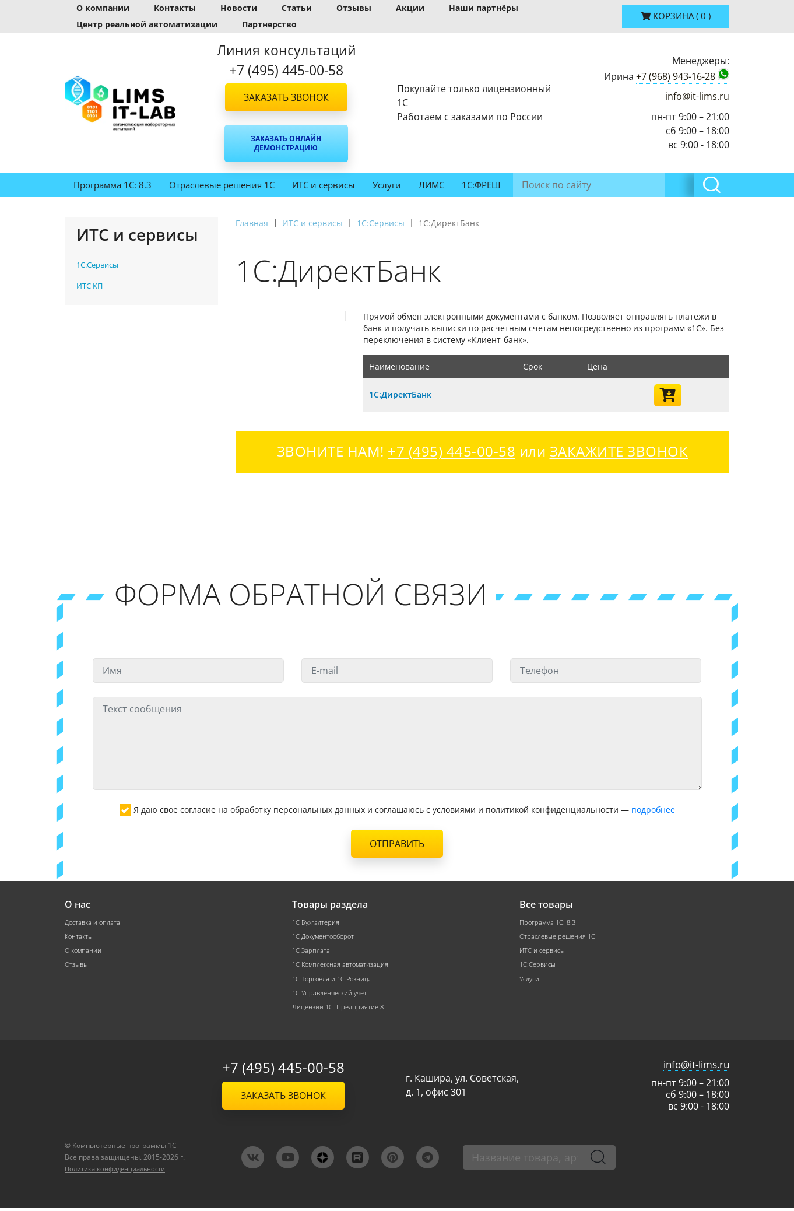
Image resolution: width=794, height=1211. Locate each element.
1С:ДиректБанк (403, 394)
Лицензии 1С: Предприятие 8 (340, 1010)
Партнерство (269, 24)
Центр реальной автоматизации (146, 24)
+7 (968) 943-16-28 (675, 76)
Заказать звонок (286, 97)
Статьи (297, 7)
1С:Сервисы (538, 966)
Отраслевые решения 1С (222, 185)
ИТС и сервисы (323, 185)
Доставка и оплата (94, 922)
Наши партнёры (483, 7)
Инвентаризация (554, 185)
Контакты (175, 7)
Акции (410, 7)
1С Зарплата (312, 951)
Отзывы (353, 7)
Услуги (387, 185)
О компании (102, 7)
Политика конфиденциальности (121, 1172)
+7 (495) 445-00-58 (283, 1071)
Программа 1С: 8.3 (112, 185)
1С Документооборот (326, 937)
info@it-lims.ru (697, 96)
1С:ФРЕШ (481, 185)
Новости (238, 7)
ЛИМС (431, 185)
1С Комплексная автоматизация (343, 966)
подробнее (653, 809)
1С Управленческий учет (333, 995)
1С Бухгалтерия (317, 922)
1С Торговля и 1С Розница (334, 980)
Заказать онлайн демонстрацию (286, 143)
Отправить (397, 843)
